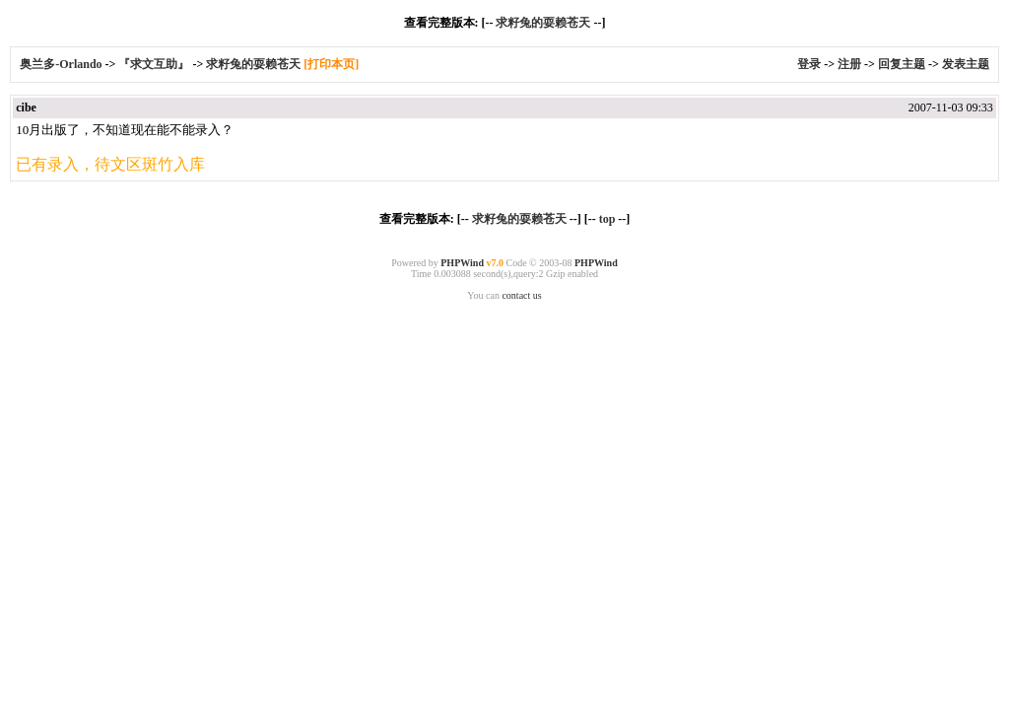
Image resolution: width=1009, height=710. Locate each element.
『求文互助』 (153, 64)
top (607, 219)
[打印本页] (331, 64)
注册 (849, 64)
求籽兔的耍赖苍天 (543, 23)
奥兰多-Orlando (62, 64)
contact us (521, 295)
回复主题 (901, 64)
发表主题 (965, 64)
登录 (809, 64)
